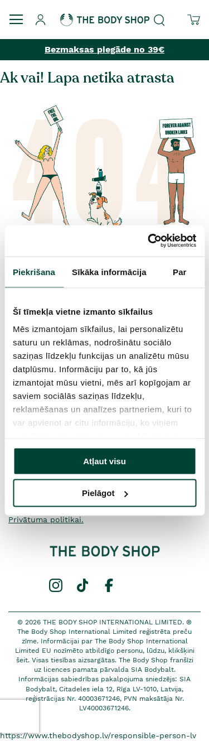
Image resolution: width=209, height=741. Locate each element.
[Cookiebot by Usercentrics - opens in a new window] (148, 241)
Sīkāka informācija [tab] (109, 271)
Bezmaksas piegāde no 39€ (104, 49)
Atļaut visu (104, 460)
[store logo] (104, 13)
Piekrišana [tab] (34, 271)
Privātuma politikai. (46, 519)
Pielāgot (105, 493)
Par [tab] (180, 271)
